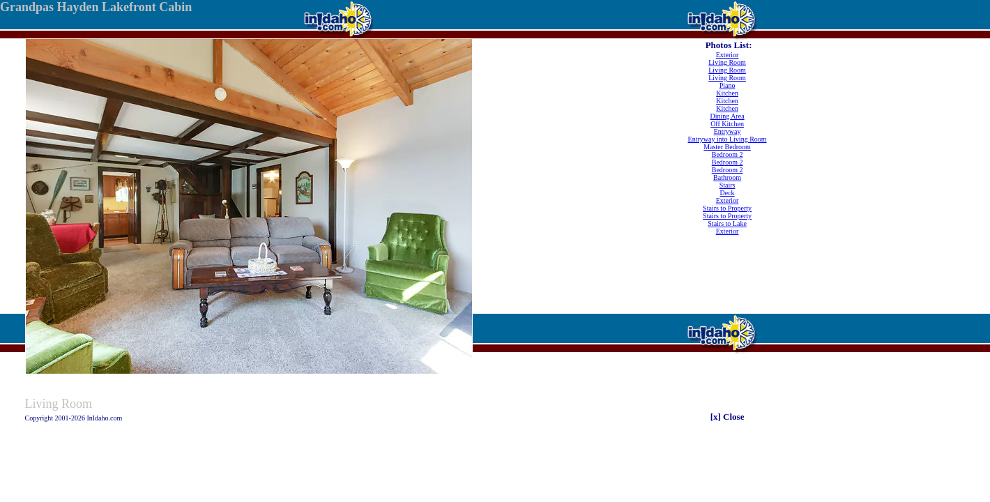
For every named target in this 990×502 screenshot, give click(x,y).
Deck (727, 193)
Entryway (727, 131)
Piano (727, 85)
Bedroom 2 (727, 154)
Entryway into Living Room (727, 139)
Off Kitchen (727, 124)
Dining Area (727, 116)
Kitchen (727, 93)
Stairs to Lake (727, 223)
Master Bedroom (727, 147)
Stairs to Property (727, 208)
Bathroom (727, 177)
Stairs (727, 185)
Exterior (727, 55)
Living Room (727, 62)
